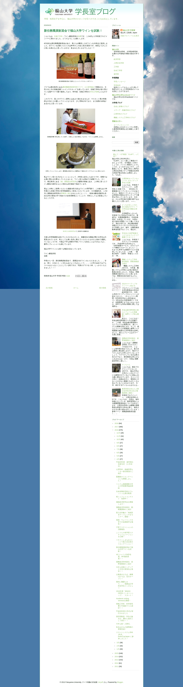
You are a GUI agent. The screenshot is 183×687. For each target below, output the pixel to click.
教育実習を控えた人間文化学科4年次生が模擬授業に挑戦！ (130, 391)
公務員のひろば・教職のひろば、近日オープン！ (124, 576)
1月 (118, 649)
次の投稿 (49, 288)
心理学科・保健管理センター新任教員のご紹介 (124, 471)
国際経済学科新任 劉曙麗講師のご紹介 (124, 508)
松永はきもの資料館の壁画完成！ (124, 628)
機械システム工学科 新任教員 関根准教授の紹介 (130, 261)
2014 (117, 657)
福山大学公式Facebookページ (123, 95)
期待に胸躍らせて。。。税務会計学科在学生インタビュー (124, 585)
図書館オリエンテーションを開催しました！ (124, 479)
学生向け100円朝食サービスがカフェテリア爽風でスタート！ (130, 235)
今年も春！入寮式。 (123, 624)
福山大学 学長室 (129, 30)
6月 (118, 453)
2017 (117, 427)
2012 (117, 663)
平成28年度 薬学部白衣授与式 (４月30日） (124, 464)
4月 (118, 459)
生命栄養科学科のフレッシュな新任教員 (124, 492)
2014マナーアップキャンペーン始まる (129, 285)
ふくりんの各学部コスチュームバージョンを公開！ (124, 535)
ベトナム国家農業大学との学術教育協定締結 (124, 486)
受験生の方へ (117, 121)
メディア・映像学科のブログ (124, 110)
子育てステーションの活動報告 (124, 528)
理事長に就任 (66, 193)
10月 (119, 439)
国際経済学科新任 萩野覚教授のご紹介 (130, 339)
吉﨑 (79, 36)
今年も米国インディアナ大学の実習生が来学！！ (124, 569)
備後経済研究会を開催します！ (124, 503)
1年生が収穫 (94, 92)
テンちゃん (126, 365)
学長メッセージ (119, 81)
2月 (118, 646)
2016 (117, 430)
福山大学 (115, 49)
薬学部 (116, 74)
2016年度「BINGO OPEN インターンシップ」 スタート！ (124, 593)
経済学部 (117, 59)
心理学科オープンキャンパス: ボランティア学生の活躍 (130, 181)
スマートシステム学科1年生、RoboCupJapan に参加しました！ (124, 635)
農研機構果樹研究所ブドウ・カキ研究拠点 (79, 87)
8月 (118, 446)
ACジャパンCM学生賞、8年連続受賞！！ (123, 557)
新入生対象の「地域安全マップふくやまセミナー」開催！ (124, 515)
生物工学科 (58, 36)
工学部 (116, 67)
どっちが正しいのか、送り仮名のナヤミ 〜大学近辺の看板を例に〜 (130, 208)
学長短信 (116, 85)
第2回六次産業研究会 (69, 231)
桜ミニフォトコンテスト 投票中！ (124, 498)
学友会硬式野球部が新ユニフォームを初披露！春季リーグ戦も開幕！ (130, 313)
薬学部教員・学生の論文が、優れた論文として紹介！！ (124, 618)
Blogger (120, 682)
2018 (117, 423)
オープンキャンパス (120, 125)
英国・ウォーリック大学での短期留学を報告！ (124, 522)
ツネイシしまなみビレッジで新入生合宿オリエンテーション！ (124, 542)
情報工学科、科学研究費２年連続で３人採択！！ (124, 606)
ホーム (75, 288)
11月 (119, 436)
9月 (118, 443)
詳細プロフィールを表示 (129, 36)
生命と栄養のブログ (120, 106)
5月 (118, 456)
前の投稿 (102, 288)
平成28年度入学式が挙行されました (124, 612)
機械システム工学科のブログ (124, 117)
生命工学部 (118, 70)
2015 (117, 653)
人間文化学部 (119, 63)
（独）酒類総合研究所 (67, 181)
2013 (117, 660)
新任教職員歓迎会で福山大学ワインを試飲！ (124, 549)
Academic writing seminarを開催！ (123, 600)
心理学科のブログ (119, 114)
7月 (118, 449)
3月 (118, 643)
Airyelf (100, 682)
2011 (117, 666)
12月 (119, 433)
